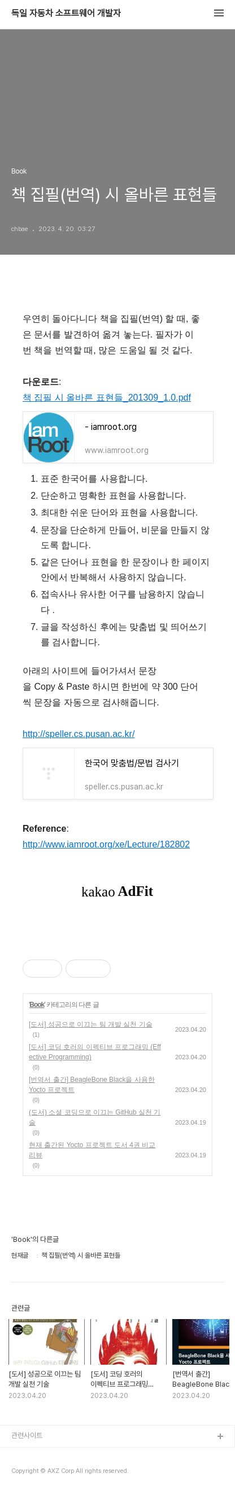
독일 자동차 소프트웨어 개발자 (66, 13)
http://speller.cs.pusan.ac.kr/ (78, 734)
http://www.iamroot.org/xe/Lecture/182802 (106, 844)
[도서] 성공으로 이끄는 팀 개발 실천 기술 (91, 1024)
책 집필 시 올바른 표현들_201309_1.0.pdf (107, 397)
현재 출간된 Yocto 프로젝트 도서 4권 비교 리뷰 (92, 1150)
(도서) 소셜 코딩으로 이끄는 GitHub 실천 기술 (94, 1117)
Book (36, 1005)
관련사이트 (26, 1435)
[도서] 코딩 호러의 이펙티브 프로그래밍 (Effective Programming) (95, 1052)
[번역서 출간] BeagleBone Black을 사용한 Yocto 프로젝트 (92, 1085)
